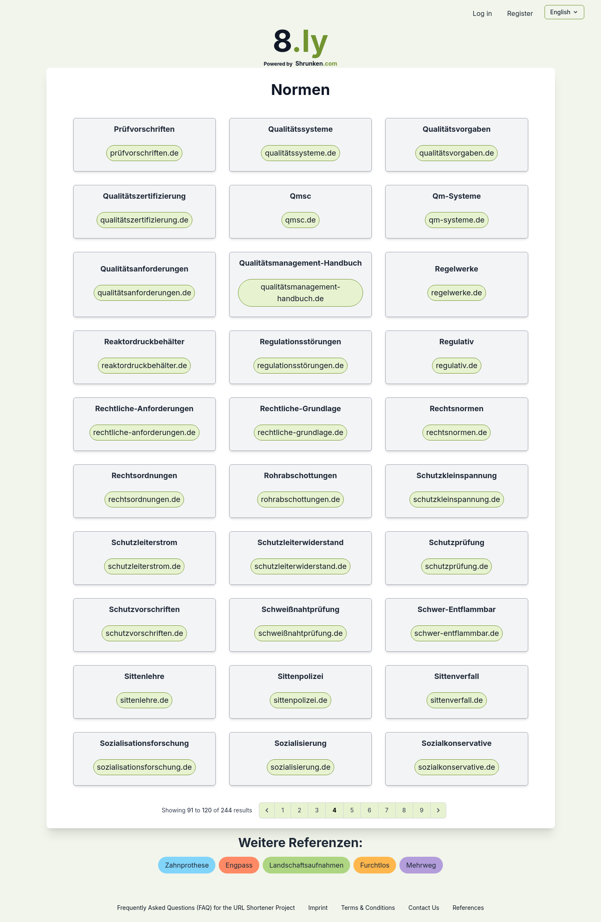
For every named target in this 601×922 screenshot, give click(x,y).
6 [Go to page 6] (369, 810)
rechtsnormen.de (456, 432)
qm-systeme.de (456, 219)
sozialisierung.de (300, 767)
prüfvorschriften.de (144, 153)
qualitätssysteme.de (300, 153)
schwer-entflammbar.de (456, 633)
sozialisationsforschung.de (144, 767)
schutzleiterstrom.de (144, 566)
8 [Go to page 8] (404, 810)
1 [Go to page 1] (282, 810)
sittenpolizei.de (300, 700)
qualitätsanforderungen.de (144, 292)
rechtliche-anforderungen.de (144, 432)
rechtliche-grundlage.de (300, 432)
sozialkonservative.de (456, 767)
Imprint (317, 907)
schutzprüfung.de (456, 566)
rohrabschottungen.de (300, 499)
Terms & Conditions (368, 907)
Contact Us (423, 907)
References (468, 907)
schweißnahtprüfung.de (300, 633)
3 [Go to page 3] (317, 810)
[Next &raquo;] (438, 810)
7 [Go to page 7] (387, 810)
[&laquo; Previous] (267, 810)
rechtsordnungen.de (144, 499)
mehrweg (421, 865)
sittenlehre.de (144, 700)
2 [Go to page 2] (300, 810)
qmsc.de (300, 219)
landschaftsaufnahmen (306, 865)
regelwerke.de (456, 292)
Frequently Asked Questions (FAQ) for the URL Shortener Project (206, 907)
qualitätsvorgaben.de (456, 153)
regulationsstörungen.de (300, 365)
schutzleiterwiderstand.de (300, 566)
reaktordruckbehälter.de (144, 365)
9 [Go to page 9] (422, 810)
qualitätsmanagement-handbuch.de (300, 292)
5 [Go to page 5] (352, 810)
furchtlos (374, 865)
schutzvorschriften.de (144, 633)
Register (520, 13)
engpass (239, 865)
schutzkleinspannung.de (456, 499)
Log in (482, 13)
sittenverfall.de (456, 700)
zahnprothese (187, 865)
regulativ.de (456, 365)
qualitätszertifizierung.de (144, 219)
